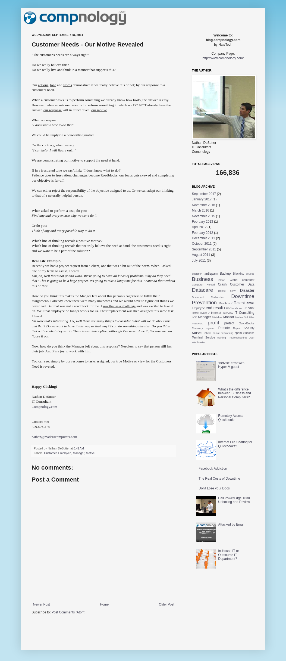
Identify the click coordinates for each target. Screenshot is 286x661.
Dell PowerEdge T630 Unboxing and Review (234, 500)
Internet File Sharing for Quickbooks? (235, 444)
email (250, 303)
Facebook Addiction (213, 468)
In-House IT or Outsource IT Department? (228, 555)
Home (104, 604)
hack (250, 308)
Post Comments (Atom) (69, 612)
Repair (237, 328)
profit (213, 322)
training (221, 337)
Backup (225, 273)
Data (250, 284)
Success (248, 332)
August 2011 (201, 255)
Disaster (247, 290)
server (197, 332)
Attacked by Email (231, 524)
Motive (90, 453)
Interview (227, 312)
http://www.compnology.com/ (223, 58)
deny (233, 290)
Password (197, 323)
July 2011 (199, 260)
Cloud (233, 279)
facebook (236, 308)
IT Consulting (244, 313)
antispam (211, 273)
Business (202, 279)
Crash (222, 284)
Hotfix (195, 312)
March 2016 (200, 210)
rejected (210, 328)
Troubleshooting (237, 337)
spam (238, 332)
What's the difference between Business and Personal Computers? (234, 393)
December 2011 (203, 238)
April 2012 (199, 227)
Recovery (197, 328)
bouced (250, 273)
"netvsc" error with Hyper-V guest (231, 365)
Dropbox (224, 303)
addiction (197, 273)
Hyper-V (204, 312)
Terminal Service (203, 337)
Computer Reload (203, 284)
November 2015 (203, 216)
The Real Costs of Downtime (219, 478)
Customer (50, 453)
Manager (78, 453)
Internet (216, 312)
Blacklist (238, 273)
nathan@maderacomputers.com (54, 437)
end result (214, 308)
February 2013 (202, 222)
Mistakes (217, 317)
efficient (238, 303)
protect (229, 323)
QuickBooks (246, 323)
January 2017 (202, 199)
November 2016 (203, 205)
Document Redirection (208, 297)
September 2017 (204, 194)
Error (227, 308)
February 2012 (202, 233)
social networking (223, 332)
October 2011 (202, 244)
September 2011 (204, 249)
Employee (64, 453)
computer (248, 279)
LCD (194, 317)
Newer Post (41, 604)
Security (249, 328)
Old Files (249, 317)
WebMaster (198, 342)
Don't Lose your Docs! (215, 488)
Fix (245, 308)
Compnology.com (44, 407)
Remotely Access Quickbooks (230, 417)
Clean (221, 279)
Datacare (202, 290)
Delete (222, 290)
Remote (224, 328)
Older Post (166, 604)
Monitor (228, 317)
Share (208, 332)
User (251, 337)
